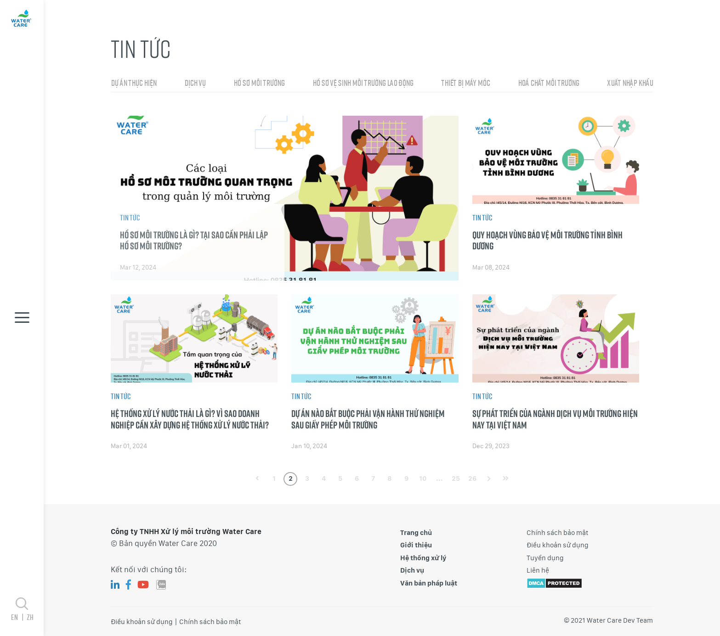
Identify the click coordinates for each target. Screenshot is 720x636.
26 (472, 478)
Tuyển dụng (545, 558)
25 (456, 478)
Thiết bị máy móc (465, 86)
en (19, 617)
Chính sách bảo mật (558, 533)
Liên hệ (538, 570)
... (439, 478)
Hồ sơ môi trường (258, 86)
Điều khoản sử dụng (558, 545)
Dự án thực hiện (133, 86)
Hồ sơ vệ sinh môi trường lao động (362, 86)
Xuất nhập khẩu (630, 86)
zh (30, 617)
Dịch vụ (194, 86)
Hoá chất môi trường (548, 86)
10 (422, 478)
